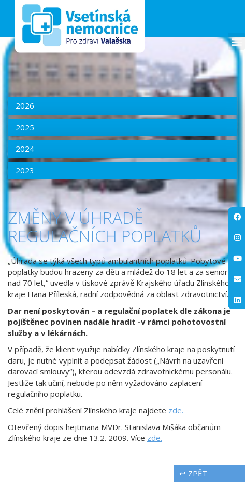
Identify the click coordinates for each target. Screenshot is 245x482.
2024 (25, 148)
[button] (236, 41)
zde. (175, 410)
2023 (25, 170)
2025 (25, 127)
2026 (25, 105)
